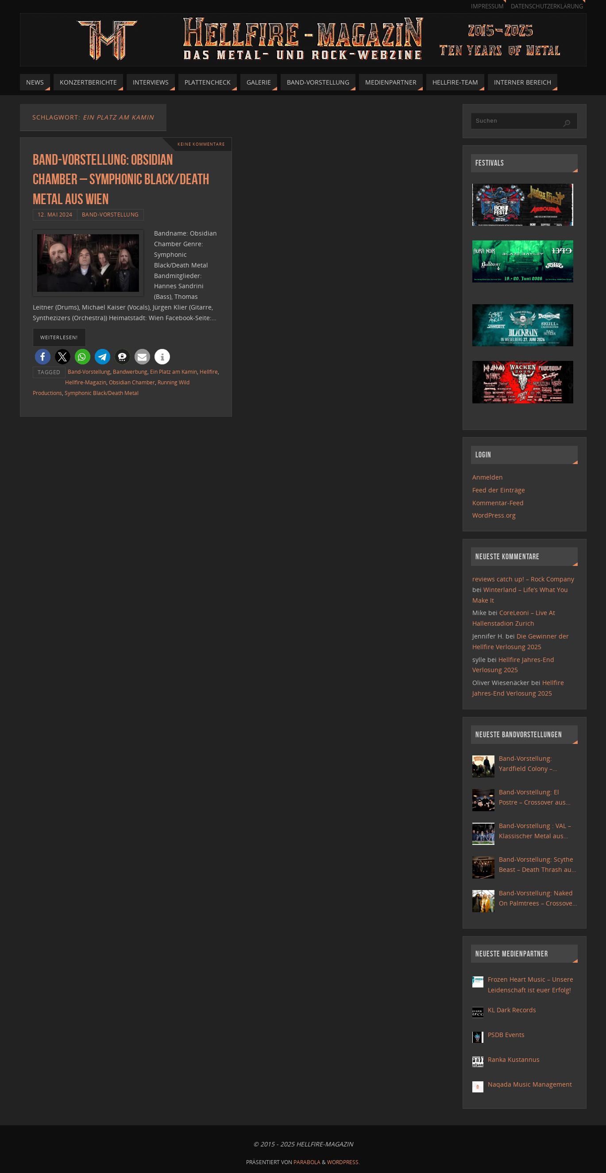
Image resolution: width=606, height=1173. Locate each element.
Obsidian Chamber (132, 382)
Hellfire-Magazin (85, 382)
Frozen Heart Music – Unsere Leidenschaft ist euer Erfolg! (530, 984)
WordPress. (343, 1162)
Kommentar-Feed (498, 503)
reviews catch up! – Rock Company (523, 579)
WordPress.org (494, 515)
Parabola (306, 1162)
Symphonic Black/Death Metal (102, 392)
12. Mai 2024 (55, 214)
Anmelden (487, 477)
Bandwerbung (130, 371)
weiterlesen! (59, 337)
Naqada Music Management (530, 1084)
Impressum (487, 6)
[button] (42, 356)
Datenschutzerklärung (547, 6)
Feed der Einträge (498, 490)
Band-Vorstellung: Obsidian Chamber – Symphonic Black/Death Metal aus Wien (121, 179)
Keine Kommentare (199, 144)
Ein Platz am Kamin (173, 371)
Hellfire (209, 371)
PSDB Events (506, 1034)
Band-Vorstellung (110, 214)
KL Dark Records (512, 1010)
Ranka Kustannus (514, 1059)
